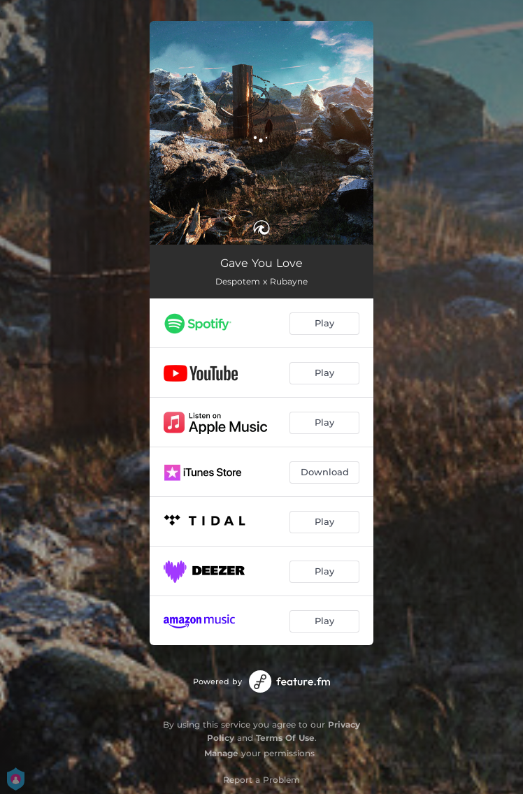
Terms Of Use (285, 737)
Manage (221, 753)
